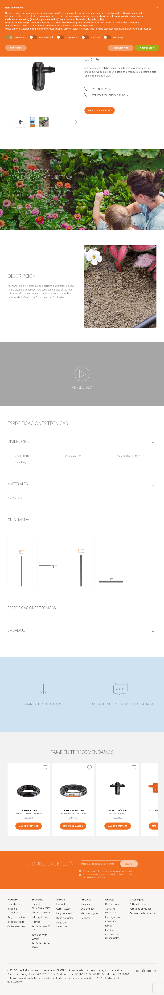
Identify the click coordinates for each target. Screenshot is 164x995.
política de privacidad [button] (131, 13)
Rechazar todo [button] (120, 47)
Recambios (86, 904)
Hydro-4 (60, 904)
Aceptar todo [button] (147, 47)
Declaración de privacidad (143, 913)
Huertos (36, 921)
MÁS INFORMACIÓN (29, 826)
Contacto (85, 918)
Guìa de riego (88, 908)
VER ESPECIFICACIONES (99, 110)
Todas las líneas (15, 904)
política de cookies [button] (95, 19)
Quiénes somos (113, 904)
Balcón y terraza (40, 917)
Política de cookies (139, 904)
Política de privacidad (141, 908)
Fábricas (109, 925)
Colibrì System (63, 908)
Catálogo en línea (16, 926)
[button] (76, 122)
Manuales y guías (89, 913)
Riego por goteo (16, 917)
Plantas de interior (41, 912)
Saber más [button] (16, 47)
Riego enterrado (16, 921)
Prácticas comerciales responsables (112, 934)
